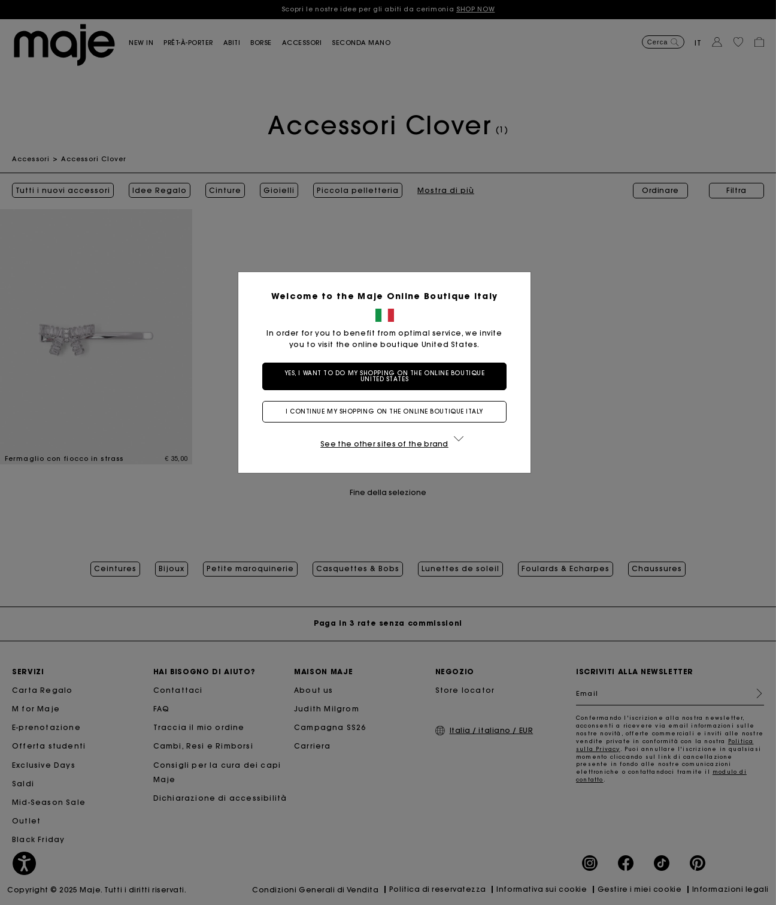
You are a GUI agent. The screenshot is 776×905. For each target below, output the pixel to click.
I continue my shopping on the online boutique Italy (388, 411)
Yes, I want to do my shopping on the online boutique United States (388, 376)
